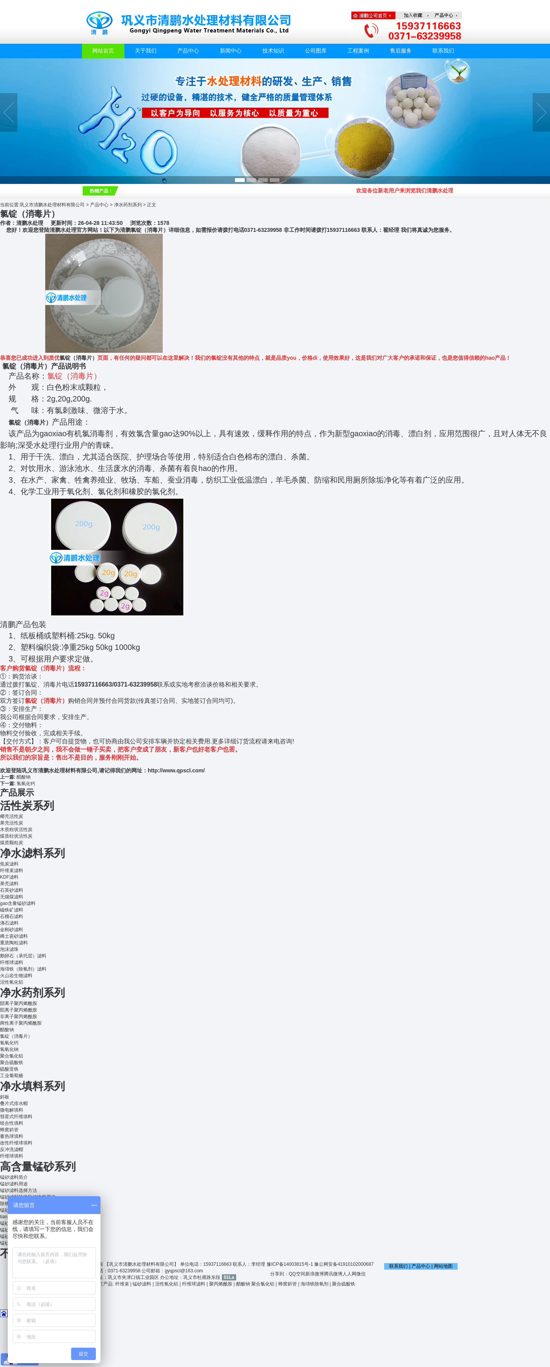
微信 (361, 1274)
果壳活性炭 (11, 823)
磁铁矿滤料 (11, 910)
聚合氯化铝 (11, 1056)
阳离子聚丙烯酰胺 (18, 1010)
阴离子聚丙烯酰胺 (18, 1003)
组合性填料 (11, 1123)
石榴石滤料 (11, 916)
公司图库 (316, 51)
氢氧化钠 (9, 1049)
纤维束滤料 (11, 870)
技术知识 (273, 51)
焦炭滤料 (9, 864)
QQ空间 (297, 1274)
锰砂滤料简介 (14, 1177)
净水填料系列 (32, 1086)
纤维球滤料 (11, 962)
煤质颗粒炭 (11, 842)
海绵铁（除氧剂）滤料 (23, 969)
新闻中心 (231, 51)
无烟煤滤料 (11, 896)
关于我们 (146, 51)
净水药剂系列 (128, 204)
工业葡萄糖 (11, 1075)
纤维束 (122, 1284)
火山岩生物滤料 (16, 975)
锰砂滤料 (142, 1284)
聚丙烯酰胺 (220, 1284)
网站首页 (103, 51)
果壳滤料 (9, 883)
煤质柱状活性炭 (16, 836)
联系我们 (443, 51)
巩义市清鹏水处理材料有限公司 (52, 204)
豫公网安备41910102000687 (343, 1264)
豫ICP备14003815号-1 (290, 1264)
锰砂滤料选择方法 (18, 1190)
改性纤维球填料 (16, 1143)
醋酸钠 (24, 777)
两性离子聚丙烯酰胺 (21, 1023)
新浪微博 (314, 1274)
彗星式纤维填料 (16, 1116)
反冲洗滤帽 (11, 1149)
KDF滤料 (9, 877)
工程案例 (358, 51)
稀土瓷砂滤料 (14, 936)
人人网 (349, 1274)
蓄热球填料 (11, 1136)
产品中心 (188, 51)
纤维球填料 (11, 1156)
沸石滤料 (9, 923)
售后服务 (401, 51)
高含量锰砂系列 (38, 1167)
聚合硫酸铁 (11, 1062)
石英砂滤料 (11, 890)
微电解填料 (11, 1110)
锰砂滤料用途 (14, 1184)
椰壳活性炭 (11, 816)
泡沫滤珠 (9, 949)
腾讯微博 (333, 1274)
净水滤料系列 (32, 853)
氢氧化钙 (26, 783)
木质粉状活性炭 (16, 829)
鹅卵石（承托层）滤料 (23, 956)
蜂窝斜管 (9, 1129)
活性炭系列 (27, 806)
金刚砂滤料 (11, 929)
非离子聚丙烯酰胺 (18, 1016)
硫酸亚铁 (9, 1069)
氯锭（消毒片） (78, 358)
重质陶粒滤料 (14, 942)
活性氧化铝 (11, 982)
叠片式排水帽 (14, 1103)
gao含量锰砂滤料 (18, 903)
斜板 (4, 1097)
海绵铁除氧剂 (315, 1284)
